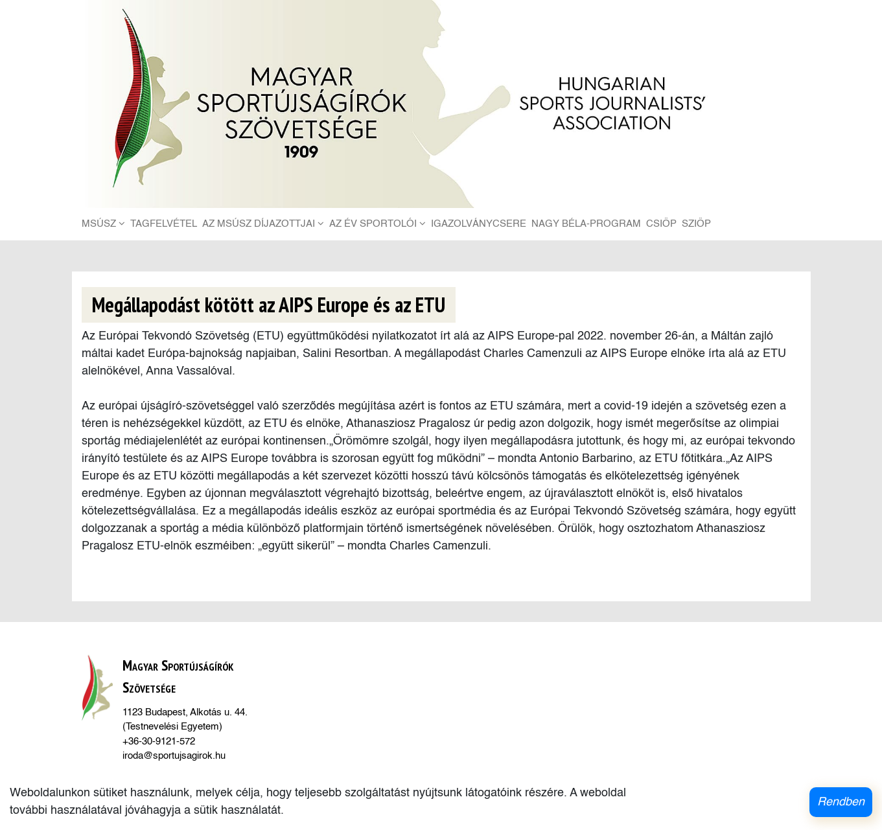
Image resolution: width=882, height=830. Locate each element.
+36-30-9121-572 (158, 741)
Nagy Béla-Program (586, 224)
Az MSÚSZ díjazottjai (263, 223)
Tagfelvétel (163, 224)
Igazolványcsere (478, 224)
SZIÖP (696, 224)
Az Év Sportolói (377, 223)
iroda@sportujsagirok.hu (174, 756)
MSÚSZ (103, 223)
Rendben (841, 802)
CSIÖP (661, 224)
